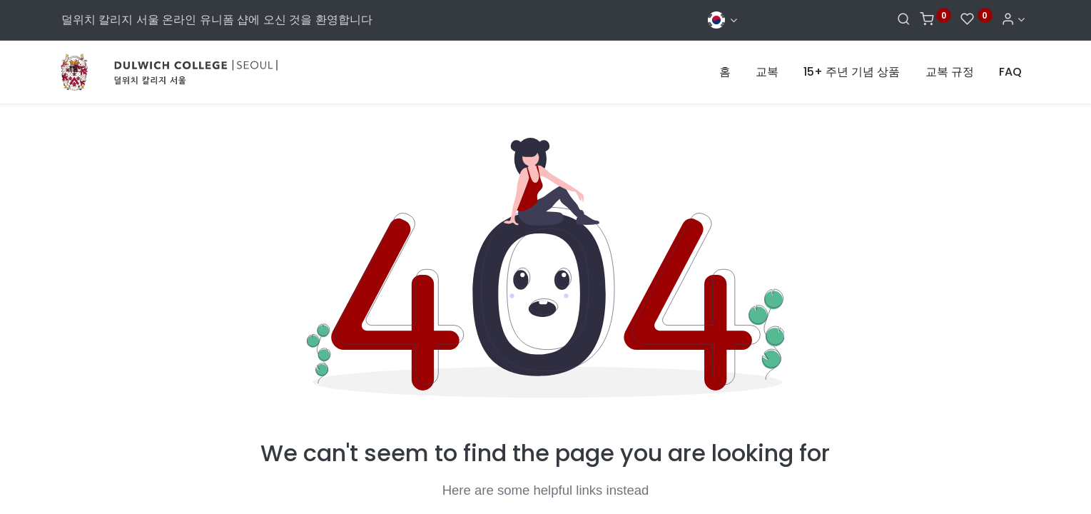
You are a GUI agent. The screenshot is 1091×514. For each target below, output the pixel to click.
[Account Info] (1013, 20)
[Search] (903, 20)
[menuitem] (725, 72)
